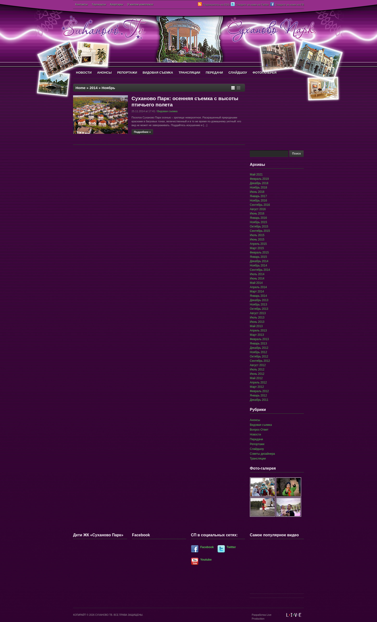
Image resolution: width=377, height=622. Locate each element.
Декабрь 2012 (259, 348)
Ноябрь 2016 (258, 200)
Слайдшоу (257, 449)
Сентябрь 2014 (260, 270)
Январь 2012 (258, 395)
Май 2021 (256, 174)
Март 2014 (257, 291)
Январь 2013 (258, 343)
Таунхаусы (99, 4)
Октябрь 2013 (259, 309)
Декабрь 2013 (259, 300)
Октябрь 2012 (259, 356)
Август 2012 (258, 365)
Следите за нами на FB (289, 4)
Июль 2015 (257, 235)
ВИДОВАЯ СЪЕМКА (158, 72)
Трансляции (258, 458)
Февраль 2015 (259, 252)
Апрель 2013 (258, 330)
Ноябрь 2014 (258, 265)
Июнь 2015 (257, 239)
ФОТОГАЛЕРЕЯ (264, 72)
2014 (93, 88)
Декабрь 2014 (259, 261)
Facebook (207, 547)
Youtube (206, 559)
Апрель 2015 (258, 244)
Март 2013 (257, 335)
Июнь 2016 (257, 213)
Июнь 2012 (257, 374)
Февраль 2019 (259, 179)
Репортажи (257, 444)
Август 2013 (258, 313)
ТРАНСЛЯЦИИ (189, 72)
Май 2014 (256, 283)
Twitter (231, 547)
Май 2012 (256, 378)
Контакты (81, 4)
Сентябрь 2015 (260, 231)
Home (80, 88)
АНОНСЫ (104, 72)
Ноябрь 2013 (258, 304)
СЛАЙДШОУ (237, 72)
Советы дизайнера (262, 453)
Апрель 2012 (258, 382)
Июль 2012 (257, 369)
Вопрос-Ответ (259, 429)
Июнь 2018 (257, 192)
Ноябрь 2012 (258, 352)
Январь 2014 (258, 296)
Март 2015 (257, 248)
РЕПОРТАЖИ (127, 72)
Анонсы (255, 420)
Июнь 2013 (257, 322)
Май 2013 (256, 326)
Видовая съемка (167, 111)
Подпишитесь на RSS (216, 4)
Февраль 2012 (259, 391)
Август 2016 (258, 209)
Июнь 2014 (257, 278)
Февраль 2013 (259, 339)
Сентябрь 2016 (260, 205)
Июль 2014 (257, 274)
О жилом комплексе (140, 4)
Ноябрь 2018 (258, 187)
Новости (255, 434)
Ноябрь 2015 (258, 222)
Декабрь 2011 (259, 400)
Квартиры (116, 4)
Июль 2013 (257, 317)
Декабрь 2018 (259, 183)
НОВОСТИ (84, 72)
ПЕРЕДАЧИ (214, 72)
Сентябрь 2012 (260, 361)
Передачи (256, 439)
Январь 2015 (258, 257)
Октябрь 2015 (259, 226)
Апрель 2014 (258, 287)
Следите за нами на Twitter (252, 4)
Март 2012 (257, 387)
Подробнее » (142, 131)
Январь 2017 (258, 196)
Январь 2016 (258, 218)
